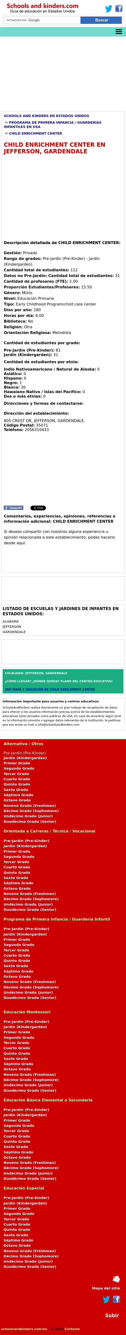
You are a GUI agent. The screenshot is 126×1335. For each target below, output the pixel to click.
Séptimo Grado (18, 795)
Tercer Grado (16, 774)
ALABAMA (11, 621)
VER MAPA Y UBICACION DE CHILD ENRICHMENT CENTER (50, 689)
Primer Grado (17, 763)
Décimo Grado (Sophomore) (31, 811)
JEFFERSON (12, 627)
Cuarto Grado (17, 779)
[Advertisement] (63, 72)
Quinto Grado (17, 784)
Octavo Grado (17, 800)
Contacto (72, 1329)
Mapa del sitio (106, 1288)
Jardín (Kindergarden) (25, 758)
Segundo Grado (19, 768)
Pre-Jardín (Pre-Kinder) (63, 787)
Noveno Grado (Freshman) (30, 806)
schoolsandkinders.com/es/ (24, 1329)
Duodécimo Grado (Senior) (30, 821)
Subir (112, 1315)
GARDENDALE (14, 632)
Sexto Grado (16, 790)
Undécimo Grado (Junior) (28, 816)
